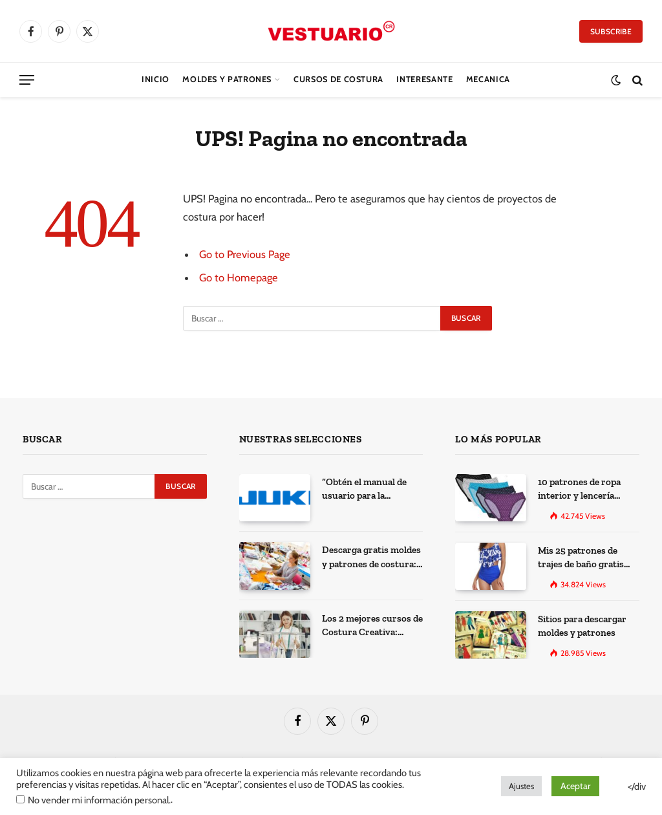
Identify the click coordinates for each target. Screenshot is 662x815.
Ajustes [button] (521, 786)
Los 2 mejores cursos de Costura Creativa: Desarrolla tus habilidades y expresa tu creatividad (372, 626)
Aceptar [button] (575, 786)
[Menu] (26, 79)
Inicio (155, 79)
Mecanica (488, 79)
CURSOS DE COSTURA (338, 79)
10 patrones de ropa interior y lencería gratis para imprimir (581, 489)
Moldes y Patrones (227, 79)
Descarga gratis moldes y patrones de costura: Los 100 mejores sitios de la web (371, 557)
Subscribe (611, 31)
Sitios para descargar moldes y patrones (582, 625)
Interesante (424, 79)
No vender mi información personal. (99, 800)
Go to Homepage (238, 277)
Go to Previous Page (244, 254)
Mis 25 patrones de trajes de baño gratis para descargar (581, 558)
